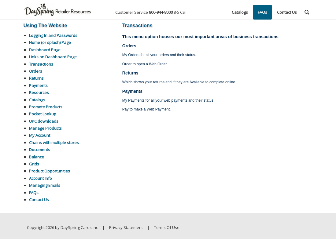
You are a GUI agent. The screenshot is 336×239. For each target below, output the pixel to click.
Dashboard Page (45, 50)
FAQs (34, 192)
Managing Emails (44, 185)
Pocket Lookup (42, 114)
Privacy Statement (126, 227)
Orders (35, 71)
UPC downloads (43, 121)
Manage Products (45, 128)
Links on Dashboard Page (53, 57)
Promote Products (45, 107)
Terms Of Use (166, 227)
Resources (39, 92)
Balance (36, 157)
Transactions (41, 64)
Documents (39, 149)
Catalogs (37, 100)
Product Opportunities (49, 171)
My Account (39, 135)
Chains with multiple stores (54, 142)
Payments (38, 85)
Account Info (40, 178)
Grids (34, 164)
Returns (36, 78)
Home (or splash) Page (50, 42)
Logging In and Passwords (53, 35)
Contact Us (39, 199)
